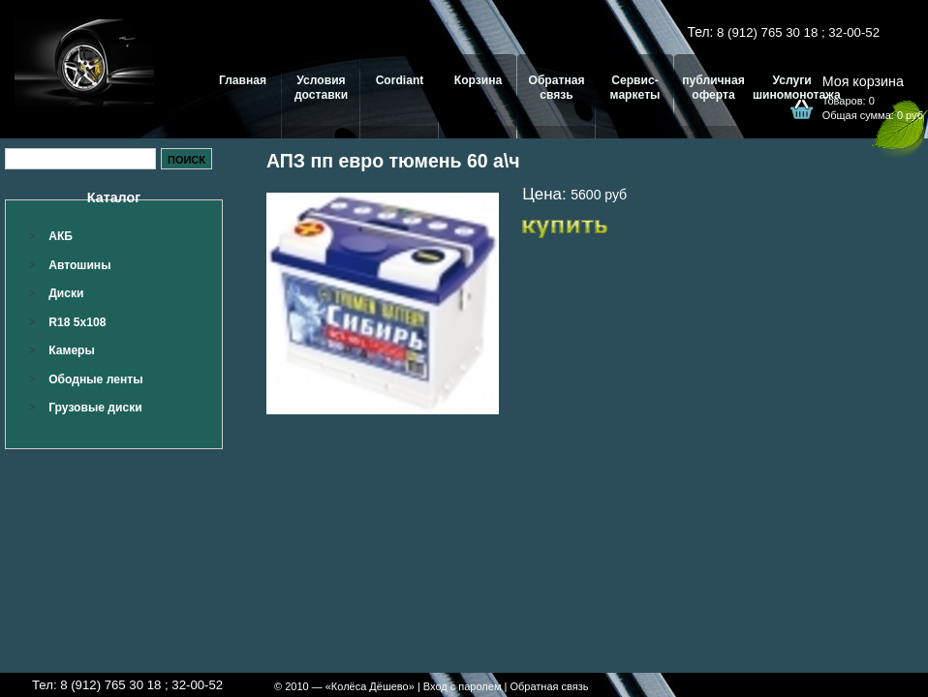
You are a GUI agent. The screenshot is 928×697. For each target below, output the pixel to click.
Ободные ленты (95, 379)
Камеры (71, 350)
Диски (65, 293)
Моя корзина (863, 81)
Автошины (79, 265)
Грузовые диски (94, 407)
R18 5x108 (77, 322)
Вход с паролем (462, 686)
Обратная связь (549, 686)
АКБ (60, 236)
